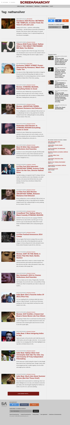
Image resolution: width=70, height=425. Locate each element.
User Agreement (43, 414)
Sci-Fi (51, 6)
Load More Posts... (23, 393)
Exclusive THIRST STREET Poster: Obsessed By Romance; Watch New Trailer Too (30, 67)
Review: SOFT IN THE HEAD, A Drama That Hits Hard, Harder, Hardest (28, 256)
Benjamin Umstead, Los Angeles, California (58, 151)
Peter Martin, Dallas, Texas (54, 141)
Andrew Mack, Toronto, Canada (55, 145)
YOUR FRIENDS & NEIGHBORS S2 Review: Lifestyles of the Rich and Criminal (61, 85)
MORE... (50, 172)
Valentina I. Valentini (31, 164)
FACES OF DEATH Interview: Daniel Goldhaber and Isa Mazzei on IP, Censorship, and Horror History (60, 73)
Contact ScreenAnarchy (26, 414)
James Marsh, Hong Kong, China (55, 158)
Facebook (24, 404)
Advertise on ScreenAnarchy (55, 414)
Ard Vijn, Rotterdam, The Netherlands (56, 148)
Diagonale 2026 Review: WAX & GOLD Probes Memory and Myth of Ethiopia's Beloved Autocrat (61, 61)
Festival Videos (44, 6)
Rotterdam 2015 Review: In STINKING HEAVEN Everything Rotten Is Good (28, 128)
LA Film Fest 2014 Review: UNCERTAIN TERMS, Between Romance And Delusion (28, 194)
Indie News (37, 6)
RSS (34, 404)
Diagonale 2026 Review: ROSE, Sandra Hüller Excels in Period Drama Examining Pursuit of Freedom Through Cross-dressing (61, 97)
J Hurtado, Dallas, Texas (53, 155)
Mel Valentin (29, 18)
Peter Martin (29, 63)
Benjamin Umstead (31, 42)
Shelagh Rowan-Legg (53, 168)
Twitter (14, 404)
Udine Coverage (20, 6)
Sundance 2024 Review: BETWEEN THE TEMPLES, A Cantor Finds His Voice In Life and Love (30, 23)
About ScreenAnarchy (14, 414)
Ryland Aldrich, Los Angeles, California (57, 165)
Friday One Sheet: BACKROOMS (60, 108)
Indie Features (29, 6)
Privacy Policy (36, 414)
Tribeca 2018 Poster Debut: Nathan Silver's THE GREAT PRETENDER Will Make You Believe (29, 46)
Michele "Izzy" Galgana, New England (56, 162)
